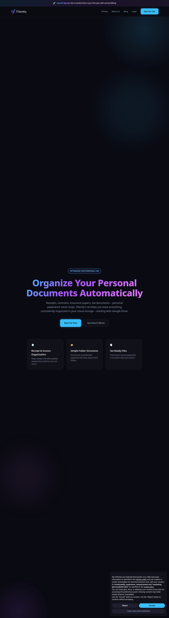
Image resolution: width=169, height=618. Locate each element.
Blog (126, 11)
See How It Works (96, 323)
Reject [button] (125, 605)
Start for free (149, 11)
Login (134, 11)
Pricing (105, 11)
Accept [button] (152, 605)
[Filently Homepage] (19, 11)
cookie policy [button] (149, 587)
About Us (116, 11)
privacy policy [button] (141, 579)
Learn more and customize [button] (138, 611)
